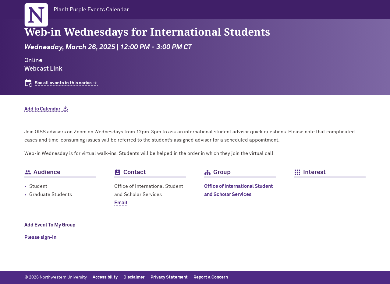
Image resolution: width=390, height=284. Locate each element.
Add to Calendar (42, 109)
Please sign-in (40, 237)
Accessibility (105, 277)
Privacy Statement (169, 277)
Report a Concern (210, 277)
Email (120, 202)
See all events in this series (63, 83)
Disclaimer (134, 277)
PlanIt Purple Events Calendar (91, 9)
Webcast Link (43, 69)
